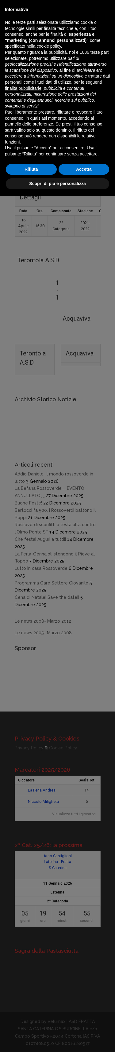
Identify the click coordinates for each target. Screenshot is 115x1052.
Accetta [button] (84, 169)
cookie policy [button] (49, 46)
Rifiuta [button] (31, 169)
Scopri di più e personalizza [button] (57, 183)
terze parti (99, 52)
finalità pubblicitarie (23, 88)
